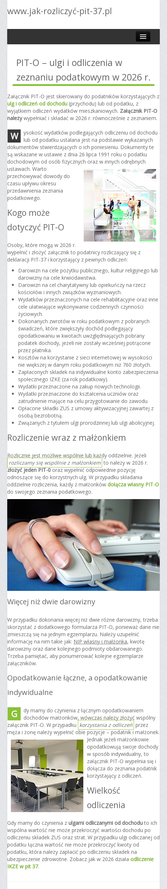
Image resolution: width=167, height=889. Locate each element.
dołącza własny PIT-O (133, 484)
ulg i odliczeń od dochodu (37, 103)
